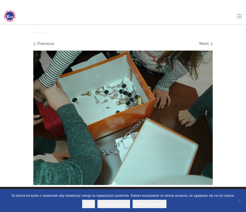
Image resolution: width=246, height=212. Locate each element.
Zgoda (88, 204)
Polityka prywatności (149, 204)
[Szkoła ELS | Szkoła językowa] (10, 15)
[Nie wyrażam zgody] (239, 200)
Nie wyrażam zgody (113, 204)
